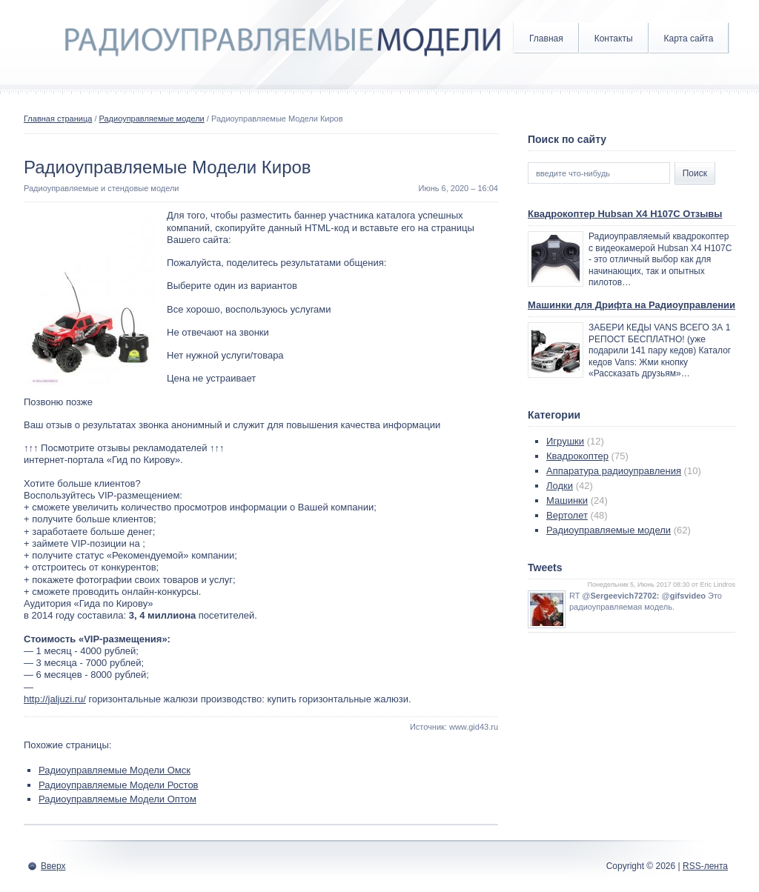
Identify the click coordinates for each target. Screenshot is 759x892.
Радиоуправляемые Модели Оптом (117, 799)
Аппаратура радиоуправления (613, 470)
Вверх (53, 866)
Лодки (559, 485)
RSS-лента (705, 866)
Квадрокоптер (577, 456)
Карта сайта (689, 38)
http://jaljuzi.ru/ (55, 699)
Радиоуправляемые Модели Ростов (119, 785)
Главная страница (58, 118)
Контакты (613, 38)
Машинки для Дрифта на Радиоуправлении (631, 304)
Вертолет (567, 515)
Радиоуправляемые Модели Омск (114, 770)
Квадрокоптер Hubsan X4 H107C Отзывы (625, 213)
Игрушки (565, 441)
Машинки (567, 500)
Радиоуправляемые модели (152, 118)
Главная (546, 38)
